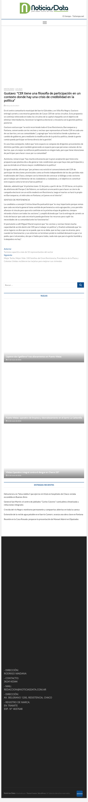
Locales (18, 89)
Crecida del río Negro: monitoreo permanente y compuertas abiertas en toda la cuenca (42, 509)
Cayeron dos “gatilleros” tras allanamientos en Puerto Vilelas (33, 356)
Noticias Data (9, 793)
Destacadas (9, 89)
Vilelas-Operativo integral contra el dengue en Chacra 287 (32, 472)
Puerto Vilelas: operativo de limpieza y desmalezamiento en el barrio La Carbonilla (44, 417)
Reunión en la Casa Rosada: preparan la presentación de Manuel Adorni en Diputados (41, 519)
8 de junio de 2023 (11, 106)
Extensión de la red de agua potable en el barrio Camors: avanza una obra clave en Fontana (43, 514)
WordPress (42, 793)
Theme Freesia (31, 793)
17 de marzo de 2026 (13, 360)
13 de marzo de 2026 (13, 421)
